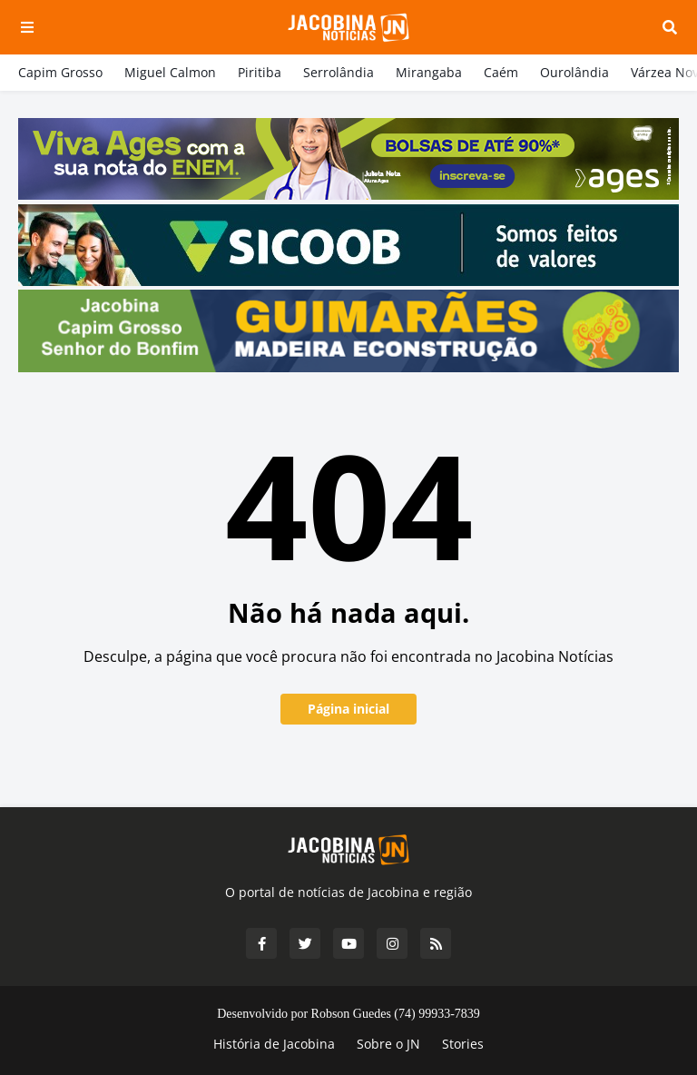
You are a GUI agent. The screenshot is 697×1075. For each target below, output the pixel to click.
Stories (463, 1043)
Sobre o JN (388, 1043)
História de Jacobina (274, 1043)
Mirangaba (429, 72)
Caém (501, 72)
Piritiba (259, 72)
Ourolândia (574, 72)
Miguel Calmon (170, 72)
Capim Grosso (60, 72)
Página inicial (348, 708)
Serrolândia (338, 72)
